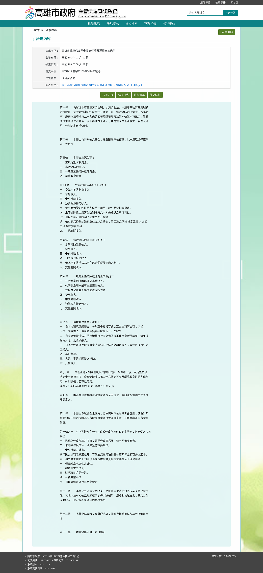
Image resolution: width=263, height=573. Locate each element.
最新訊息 (94, 23)
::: (194, 2)
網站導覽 (205, 2)
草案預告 (150, 23)
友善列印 (227, 32)
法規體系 (113, 23)
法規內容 (107, 94)
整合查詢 (230, 12)
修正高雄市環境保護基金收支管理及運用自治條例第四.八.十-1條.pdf (102, 85)
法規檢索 (131, 23)
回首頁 (234, 2)
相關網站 (169, 23)
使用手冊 (221, 2)
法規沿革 (139, 94)
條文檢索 (123, 94)
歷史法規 (155, 94)
